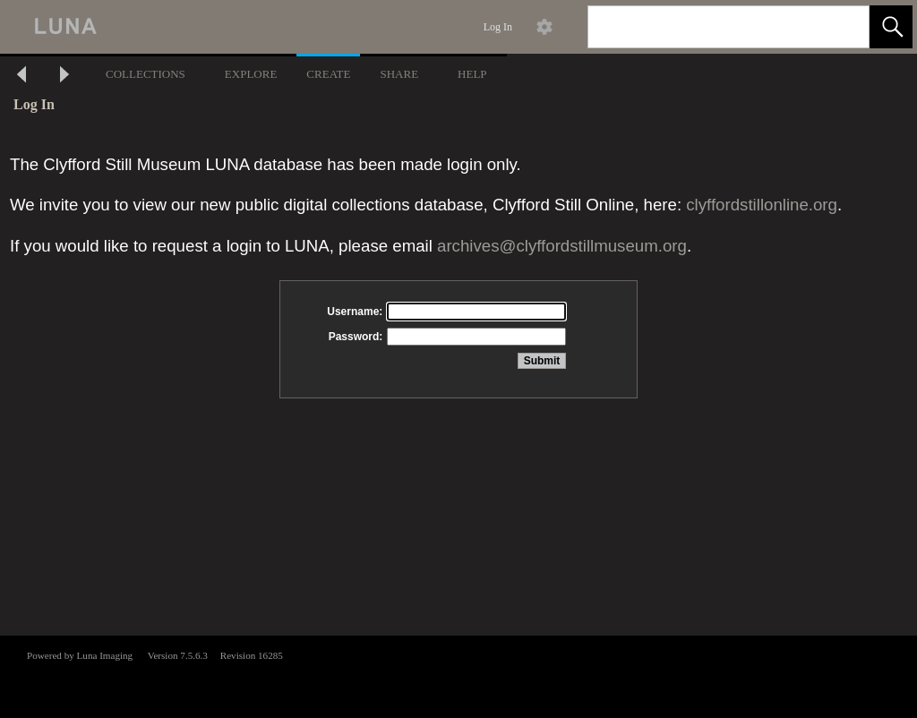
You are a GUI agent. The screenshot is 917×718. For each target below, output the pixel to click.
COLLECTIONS (145, 74)
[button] (891, 26)
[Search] (707, 26)
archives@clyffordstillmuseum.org (562, 245)
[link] (841, 26)
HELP (472, 74)
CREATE (328, 74)
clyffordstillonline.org (761, 204)
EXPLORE (251, 74)
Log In (498, 27)
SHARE (399, 74)
